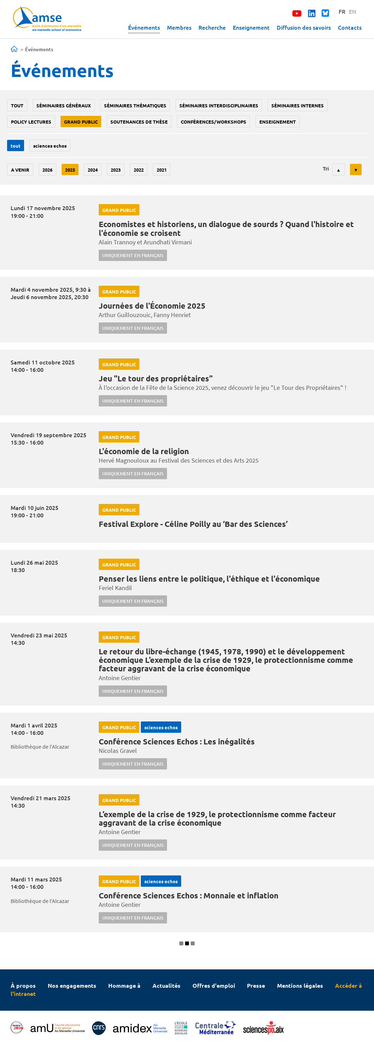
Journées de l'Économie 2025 (152, 305)
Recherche (212, 27)
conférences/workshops (213, 122)
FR (342, 11)
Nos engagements (72, 985)
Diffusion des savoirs (304, 27)
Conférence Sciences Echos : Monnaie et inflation (188, 895)
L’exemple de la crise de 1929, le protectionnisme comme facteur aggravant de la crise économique (217, 818)
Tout (17, 105)
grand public (81, 122)
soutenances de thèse (139, 122)
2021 (162, 170)
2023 (116, 170)
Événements (144, 27)
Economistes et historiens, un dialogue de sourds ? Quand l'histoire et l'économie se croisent (226, 228)
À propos (23, 985)
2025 (70, 170)
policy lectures (31, 122)
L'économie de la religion (144, 451)
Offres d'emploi (213, 985)
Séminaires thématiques (135, 105)
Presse (256, 985)
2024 (93, 170)
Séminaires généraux (63, 105)
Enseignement (251, 27)
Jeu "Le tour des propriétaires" (156, 378)
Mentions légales (300, 985)
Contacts (350, 27)
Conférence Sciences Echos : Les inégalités (177, 741)
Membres (179, 27)
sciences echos (50, 146)
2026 (47, 170)
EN (352, 11)
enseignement (277, 122)
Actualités (166, 985)
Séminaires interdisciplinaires (218, 105)
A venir (20, 170)
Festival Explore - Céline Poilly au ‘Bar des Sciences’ (193, 524)
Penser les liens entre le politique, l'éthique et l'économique (209, 578)
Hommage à (124, 985)
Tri (326, 169)
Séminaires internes (297, 105)
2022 (139, 170)
